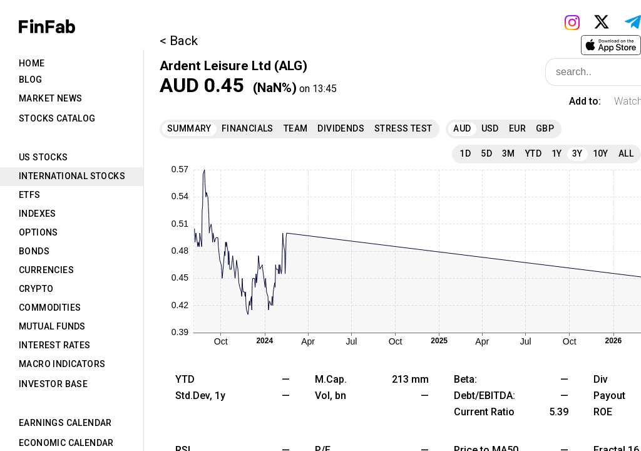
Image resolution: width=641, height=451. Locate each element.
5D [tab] (486, 153)
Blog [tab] (31, 80)
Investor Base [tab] (53, 384)
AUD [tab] (462, 128)
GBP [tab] (545, 128)
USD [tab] (490, 128)
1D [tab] (465, 153)
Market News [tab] (50, 98)
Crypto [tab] (36, 289)
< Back (179, 40)
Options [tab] (38, 232)
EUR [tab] (517, 128)
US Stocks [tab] (43, 157)
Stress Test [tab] (403, 128)
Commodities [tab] (50, 308)
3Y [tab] (577, 153)
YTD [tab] (533, 153)
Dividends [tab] (340, 128)
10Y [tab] (600, 153)
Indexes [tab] (37, 214)
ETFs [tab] (30, 195)
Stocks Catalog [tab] (57, 118)
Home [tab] (32, 63)
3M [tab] (508, 153)
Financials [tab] (248, 128)
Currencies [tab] (46, 270)
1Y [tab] (556, 153)
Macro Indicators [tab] (62, 364)
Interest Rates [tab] (55, 345)
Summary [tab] (189, 128)
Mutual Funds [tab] (52, 326)
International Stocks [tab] (72, 176)
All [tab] (625, 153)
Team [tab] (296, 128)
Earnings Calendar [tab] (65, 423)
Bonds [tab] (34, 251)
